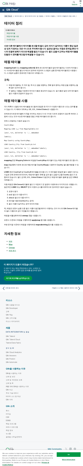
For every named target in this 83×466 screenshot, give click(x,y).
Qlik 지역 (9, 400)
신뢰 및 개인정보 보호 (14, 380)
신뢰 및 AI (9, 383)
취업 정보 (9, 430)
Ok (69, 454)
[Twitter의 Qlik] (66, 449)
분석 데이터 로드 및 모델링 (34, 16)
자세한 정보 (11, 39)
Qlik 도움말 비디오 (13, 305)
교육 (7, 311)
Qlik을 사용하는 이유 (13, 373)
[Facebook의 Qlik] (75, 449)
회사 (7, 411)
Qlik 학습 (9, 315)
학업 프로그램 (11, 424)
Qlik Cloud (12, 9)
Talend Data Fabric (13, 343)
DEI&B (8, 420)
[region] (41, 458)
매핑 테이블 (11, 33)
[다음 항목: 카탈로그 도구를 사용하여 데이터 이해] (61, 288)
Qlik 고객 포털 (11, 318)
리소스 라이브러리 (13, 321)
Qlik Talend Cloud (13, 339)
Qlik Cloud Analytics (14, 352)
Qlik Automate (11, 362)
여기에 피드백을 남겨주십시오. (18, 278)
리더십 (8, 414)
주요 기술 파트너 (12, 393)
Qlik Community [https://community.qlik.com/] (55, 449)
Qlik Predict (10, 359)
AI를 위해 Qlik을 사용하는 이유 (17, 386)
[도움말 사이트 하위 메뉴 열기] (3, 10)
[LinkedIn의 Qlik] (70, 449)
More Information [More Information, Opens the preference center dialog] (68, 459)
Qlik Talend (10, 336)
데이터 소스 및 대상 (13, 396)
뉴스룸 (8, 434)
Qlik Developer (12, 308)
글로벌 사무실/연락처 (14, 437)
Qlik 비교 (9, 390)
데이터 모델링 (50, 16)
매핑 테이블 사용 (13, 36)
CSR (7, 417)
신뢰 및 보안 (10, 377)
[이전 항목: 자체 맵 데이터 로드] (21, 288)
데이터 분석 (19, 16)
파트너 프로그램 (12, 427)
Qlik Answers (11, 356)
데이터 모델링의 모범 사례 (66, 16)
